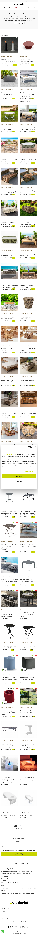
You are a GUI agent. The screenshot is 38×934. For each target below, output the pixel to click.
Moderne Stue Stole (26, 888)
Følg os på (19, 918)
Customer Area (19, 915)
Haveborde (15, 882)
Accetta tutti (19, 476)
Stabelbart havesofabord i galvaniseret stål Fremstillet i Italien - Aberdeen (27, 581)
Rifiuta (19, 486)
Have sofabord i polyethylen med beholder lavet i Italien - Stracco (8, 712)
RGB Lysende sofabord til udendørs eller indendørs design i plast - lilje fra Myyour (28, 779)
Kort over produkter (7, 921)
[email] (19, 846)
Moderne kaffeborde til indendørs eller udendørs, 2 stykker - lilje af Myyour (27, 814)
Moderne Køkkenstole (14, 888)
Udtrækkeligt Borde (7, 869)
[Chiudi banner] (35, 446)
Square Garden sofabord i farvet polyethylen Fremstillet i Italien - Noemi (28, 679)
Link (34, 850)
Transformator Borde (6, 882)
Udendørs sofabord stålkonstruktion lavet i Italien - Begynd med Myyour (9, 614)
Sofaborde (3, 880)
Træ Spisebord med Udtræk (25, 871)
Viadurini (19, 912)
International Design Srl (19, 908)
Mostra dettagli (29, 471)
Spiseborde (5, 876)
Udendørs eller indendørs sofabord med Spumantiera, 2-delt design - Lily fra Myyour (9, 814)
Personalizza (19, 481)
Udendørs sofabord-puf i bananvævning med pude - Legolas (8, 381)
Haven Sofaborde (30, 893)
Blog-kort (23, 921)
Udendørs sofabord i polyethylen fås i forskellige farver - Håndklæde (27, 61)
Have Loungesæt (14, 893)
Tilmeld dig (19, 854)
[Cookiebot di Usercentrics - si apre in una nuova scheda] (25, 447)
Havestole (34, 888)
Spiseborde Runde (5, 878)
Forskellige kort (30, 921)
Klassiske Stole (5, 888)
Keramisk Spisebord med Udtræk (9, 871)
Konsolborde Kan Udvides (23, 873)
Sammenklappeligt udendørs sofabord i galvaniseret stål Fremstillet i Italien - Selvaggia (28, 513)
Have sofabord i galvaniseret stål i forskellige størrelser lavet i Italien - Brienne (9, 513)
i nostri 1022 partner (10, 454)
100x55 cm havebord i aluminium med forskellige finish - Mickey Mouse (27, 94)
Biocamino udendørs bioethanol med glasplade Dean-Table (8, 61)
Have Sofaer (22, 893)
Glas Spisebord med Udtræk (9, 873)
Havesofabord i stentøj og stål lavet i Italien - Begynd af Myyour (28, 614)
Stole (2, 885)
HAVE (3, 890)
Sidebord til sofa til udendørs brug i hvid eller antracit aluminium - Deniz (27, 745)
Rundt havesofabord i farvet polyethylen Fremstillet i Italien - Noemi (9, 679)
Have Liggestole (5, 893)
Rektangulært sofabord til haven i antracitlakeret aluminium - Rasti (8, 745)
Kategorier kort (16, 921)
